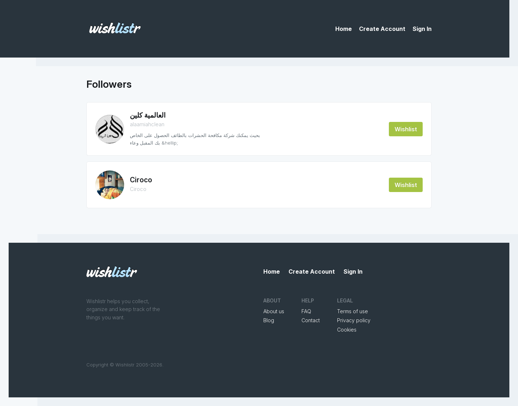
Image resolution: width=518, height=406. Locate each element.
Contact (310, 320)
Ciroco (141, 180)
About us (273, 311)
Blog (268, 320)
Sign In (422, 28)
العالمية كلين (147, 115)
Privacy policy (354, 320)
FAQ (306, 311)
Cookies (346, 330)
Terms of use (352, 311)
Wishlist (406, 129)
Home (343, 28)
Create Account (382, 28)
